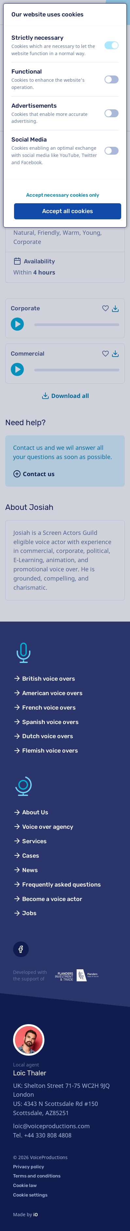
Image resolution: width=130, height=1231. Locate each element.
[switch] (112, 45)
